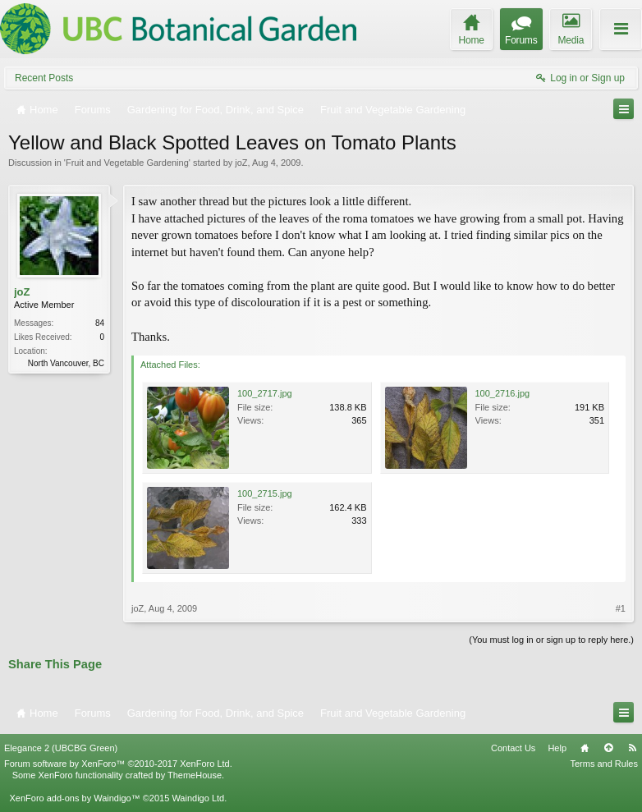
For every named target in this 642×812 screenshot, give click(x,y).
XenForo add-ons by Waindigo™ (74, 798)
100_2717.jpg (264, 393)
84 (99, 323)
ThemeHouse (194, 775)
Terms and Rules (604, 763)
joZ (241, 162)
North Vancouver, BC (66, 363)
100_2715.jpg (264, 493)
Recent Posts (44, 78)
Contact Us (513, 748)
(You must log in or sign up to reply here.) (551, 640)
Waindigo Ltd (198, 798)
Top (608, 748)
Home (584, 748)
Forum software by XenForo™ (118, 763)
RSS (632, 748)
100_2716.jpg (502, 393)
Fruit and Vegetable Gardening (127, 162)
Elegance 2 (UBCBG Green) (60, 748)
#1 (621, 608)
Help (557, 748)
